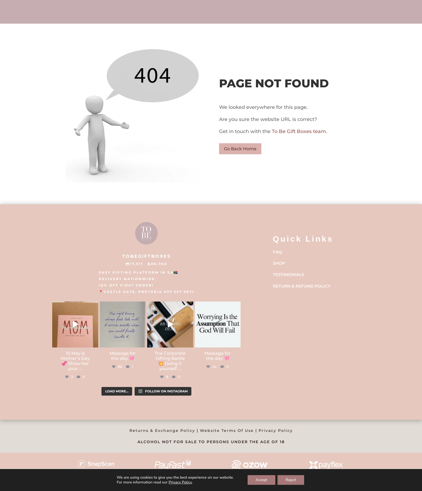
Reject (291, 479)
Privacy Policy (276, 430)
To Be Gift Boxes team (298, 131)
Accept (262, 479)
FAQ (277, 252)
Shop (279, 263)
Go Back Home (240, 148)
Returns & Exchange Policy (162, 430)
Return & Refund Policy (301, 286)
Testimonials (288, 274)
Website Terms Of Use (227, 430)
